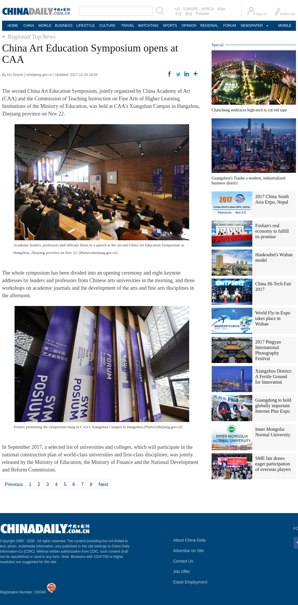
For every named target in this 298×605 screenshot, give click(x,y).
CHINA (28, 26)
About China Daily (189, 540)
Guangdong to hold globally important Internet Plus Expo (273, 406)
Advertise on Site (188, 550)
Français (202, 14)
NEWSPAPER (251, 26)
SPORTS (170, 26)
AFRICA (207, 9)
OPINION (189, 26)
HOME (13, 26)
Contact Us (183, 561)
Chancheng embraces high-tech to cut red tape (249, 110)
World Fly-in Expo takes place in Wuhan (272, 318)
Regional (18, 36)
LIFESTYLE (85, 26)
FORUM (229, 26)
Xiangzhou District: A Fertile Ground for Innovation (273, 377)
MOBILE (284, 26)
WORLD (45, 26)
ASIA (221, 9)
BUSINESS (64, 26)
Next (103, 484)
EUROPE (190, 9)
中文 (178, 14)
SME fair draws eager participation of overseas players (273, 464)
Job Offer (181, 571)
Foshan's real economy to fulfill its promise (272, 231)
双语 (188, 14)
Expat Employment (190, 582)
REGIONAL (209, 26)
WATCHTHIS (148, 26)
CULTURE (107, 26)
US (177, 9)
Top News (43, 36)
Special (218, 45)
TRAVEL (127, 26)
